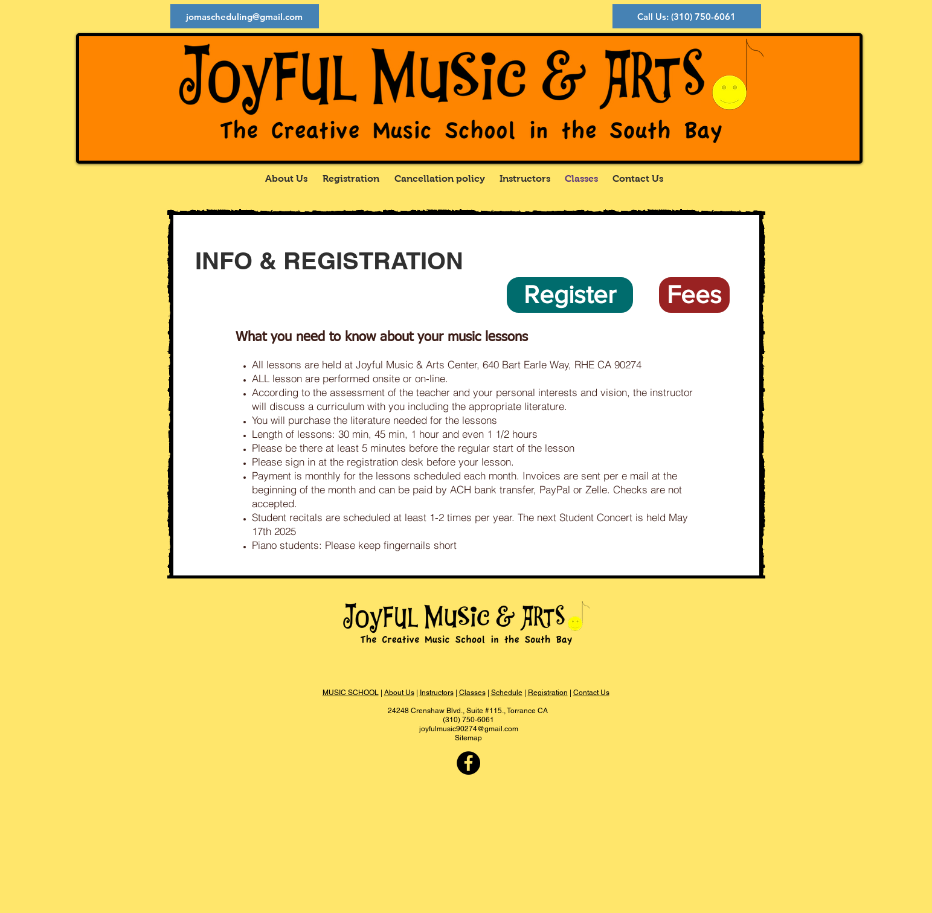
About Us (399, 692)
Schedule (506, 692)
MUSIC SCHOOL (351, 692)
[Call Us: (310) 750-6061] (686, 16)
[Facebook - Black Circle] (468, 763)
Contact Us (591, 692)
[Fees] (694, 295)
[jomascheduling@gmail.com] (244, 16)
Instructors (437, 692)
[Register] (570, 295)
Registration (548, 692)
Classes (472, 692)
